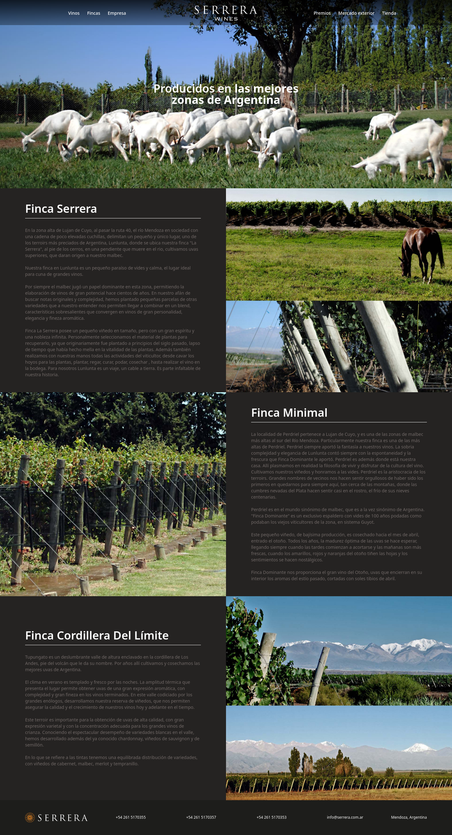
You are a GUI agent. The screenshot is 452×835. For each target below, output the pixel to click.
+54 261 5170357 (201, 817)
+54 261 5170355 (131, 817)
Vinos (74, 13)
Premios (322, 13)
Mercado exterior (356, 13)
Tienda (389, 13)
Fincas (93, 13)
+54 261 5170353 (271, 817)
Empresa (117, 13)
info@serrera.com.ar (345, 817)
